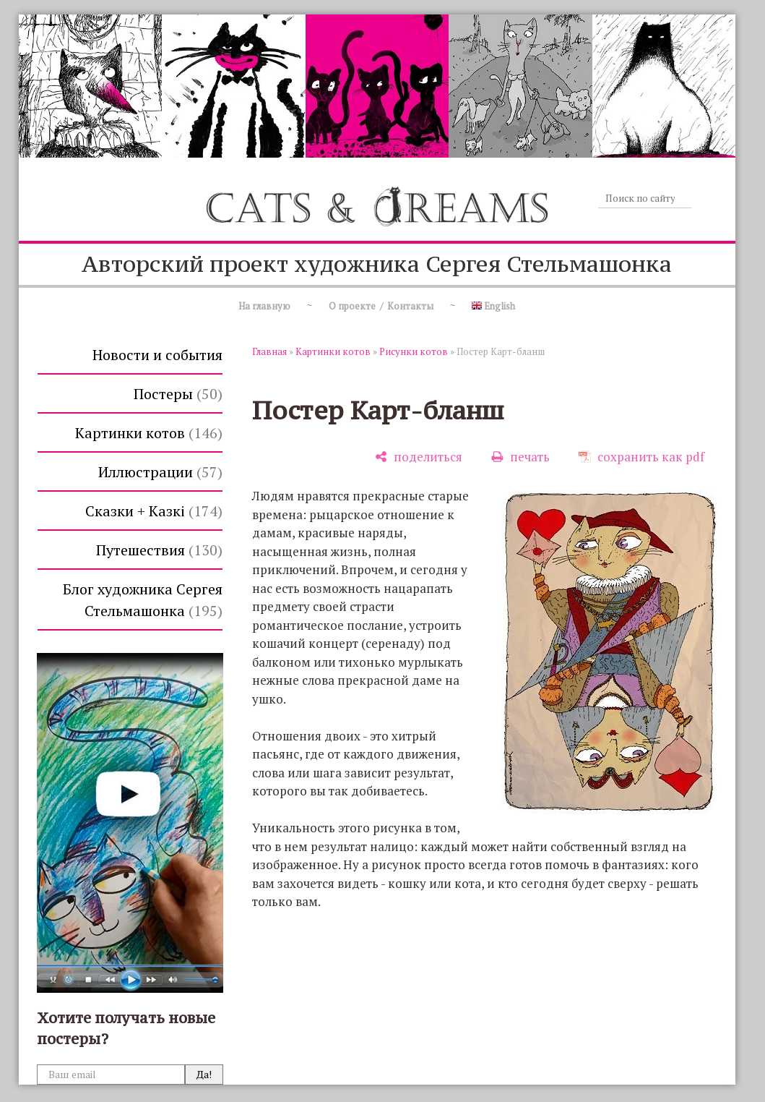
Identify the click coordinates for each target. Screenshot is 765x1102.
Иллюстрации (160, 472)
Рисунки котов (413, 351)
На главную (264, 305)
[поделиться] (418, 456)
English (493, 305)
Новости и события (157, 354)
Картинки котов (148, 433)
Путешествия (159, 550)
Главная (269, 351)
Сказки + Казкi (153, 511)
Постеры (178, 393)
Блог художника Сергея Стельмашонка (142, 599)
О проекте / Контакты (381, 305)
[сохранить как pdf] (641, 456)
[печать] (520, 456)
